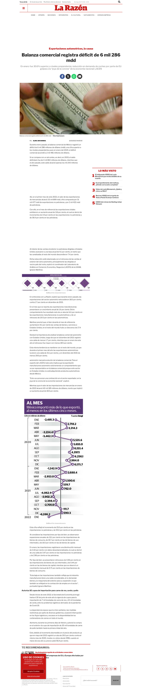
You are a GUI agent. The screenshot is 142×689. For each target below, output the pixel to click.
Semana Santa (66, 2)
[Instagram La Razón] (106, 669)
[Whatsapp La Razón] (73, 76)
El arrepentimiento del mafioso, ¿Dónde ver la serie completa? (107, 184)
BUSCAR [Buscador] (116, 680)
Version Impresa (104, 15)
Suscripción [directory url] (66, 683)
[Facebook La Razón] (62, 76)
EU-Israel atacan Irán (36, 2)
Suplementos (89, 15)
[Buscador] (119, 2)
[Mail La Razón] (79, 76)
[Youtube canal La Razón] (115, 669)
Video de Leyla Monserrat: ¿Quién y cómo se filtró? (109, 190)
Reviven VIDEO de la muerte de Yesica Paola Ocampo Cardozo (107, 196)
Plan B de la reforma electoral (52, 2)
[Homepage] (71, 7)
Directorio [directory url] (66, 678)
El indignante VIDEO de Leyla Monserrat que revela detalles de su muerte (108, 176)
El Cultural (76, 15)
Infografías (63, 15)
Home (33, 15)
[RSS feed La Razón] (111, 669)
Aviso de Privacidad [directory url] (69, 686)
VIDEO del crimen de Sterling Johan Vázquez (109, 203)
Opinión (41, 15)
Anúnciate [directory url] (66, 681)
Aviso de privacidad (33, 676)
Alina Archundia (39, 140)
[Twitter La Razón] (68, 76)
